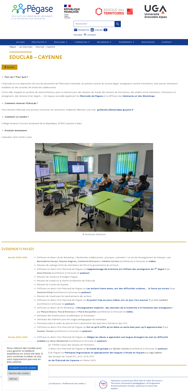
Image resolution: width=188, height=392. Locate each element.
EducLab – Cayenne (45, 47)
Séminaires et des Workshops (139, 96)
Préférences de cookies (74, 383)
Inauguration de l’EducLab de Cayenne (58, 360)
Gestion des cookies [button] (19, 373)
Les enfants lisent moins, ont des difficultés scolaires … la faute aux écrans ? (129, 288)
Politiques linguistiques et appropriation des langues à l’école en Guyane (105, 352)
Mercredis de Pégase (91, 96)
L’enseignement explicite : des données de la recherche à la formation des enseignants (124, 307)
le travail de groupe (97, 348)
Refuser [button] (13, 379)
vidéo (152, 261)
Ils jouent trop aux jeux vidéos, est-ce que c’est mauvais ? (118, 300)
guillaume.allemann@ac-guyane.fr (115, 109)
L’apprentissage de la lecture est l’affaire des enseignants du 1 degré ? (126, 269)
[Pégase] (12, 47)
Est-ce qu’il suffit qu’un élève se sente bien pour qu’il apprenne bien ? (125, 327)
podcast (84, 273)
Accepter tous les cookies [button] (23, 367)
